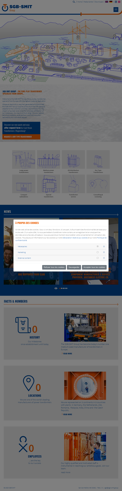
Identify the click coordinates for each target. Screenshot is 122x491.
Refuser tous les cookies (54, 267)
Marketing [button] (22, 252)
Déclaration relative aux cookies (75, 237)
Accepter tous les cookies (94, 267)
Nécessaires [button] (22, 246)
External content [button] (24, 258)
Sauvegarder (74, 267)
